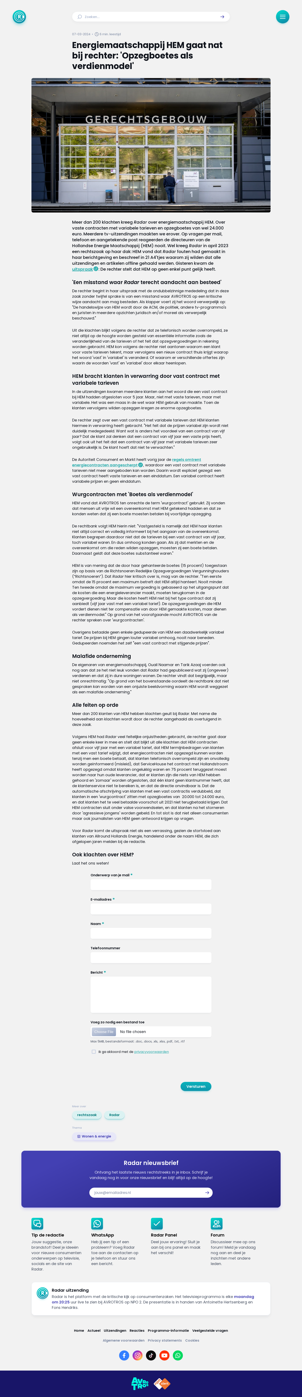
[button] (222, 17)
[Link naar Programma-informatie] (168, 1330)
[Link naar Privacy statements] (165, 1340)
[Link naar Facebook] (124, 1355)
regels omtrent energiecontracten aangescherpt (136, 462)
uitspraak (82, 269)
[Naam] (151, 924)
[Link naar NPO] (162, 1383)
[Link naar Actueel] (93, 1330)
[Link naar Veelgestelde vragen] (210, 1330)
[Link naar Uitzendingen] (115, 1330)
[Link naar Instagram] (138, 1355)
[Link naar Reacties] (137, 1330)
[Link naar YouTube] (164, 1355)
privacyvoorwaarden (151, 1051)
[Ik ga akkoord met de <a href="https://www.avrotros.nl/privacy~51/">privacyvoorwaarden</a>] (93, 1051)
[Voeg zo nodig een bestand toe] (151, 1023)
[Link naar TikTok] (151, 1355)
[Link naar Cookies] (192, 1340)
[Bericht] (151, 973)
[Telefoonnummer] (151, 949)
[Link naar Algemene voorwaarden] (123, 1340)
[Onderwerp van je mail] (151, 876)
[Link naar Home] (79, 1330)
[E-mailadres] (151, 900)
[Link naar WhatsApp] (178, 1355)
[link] (87, 1115)
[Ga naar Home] (19, 16)
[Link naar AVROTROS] (139, 1383)
